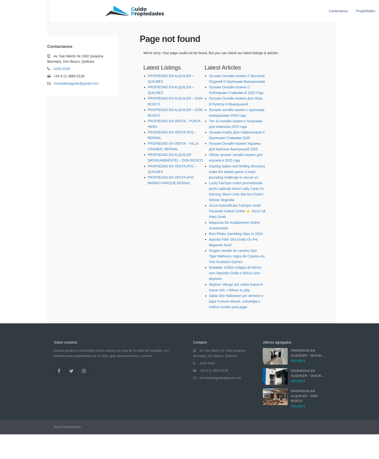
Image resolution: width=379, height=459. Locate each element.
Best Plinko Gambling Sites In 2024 (235, 234)
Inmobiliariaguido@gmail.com (76, 83)
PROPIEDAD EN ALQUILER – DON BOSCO (304, 396)
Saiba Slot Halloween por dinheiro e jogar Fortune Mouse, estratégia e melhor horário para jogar (236, 301)
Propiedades (365, 11)
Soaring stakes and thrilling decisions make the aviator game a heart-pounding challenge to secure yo (237, 171)
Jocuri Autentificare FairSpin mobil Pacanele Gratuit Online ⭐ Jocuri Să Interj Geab (237, 211)
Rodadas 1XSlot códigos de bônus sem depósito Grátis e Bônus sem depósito (235, 273)
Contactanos (338, 11)
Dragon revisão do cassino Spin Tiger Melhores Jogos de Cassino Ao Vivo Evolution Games (236, 256)
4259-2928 (62, 69)
